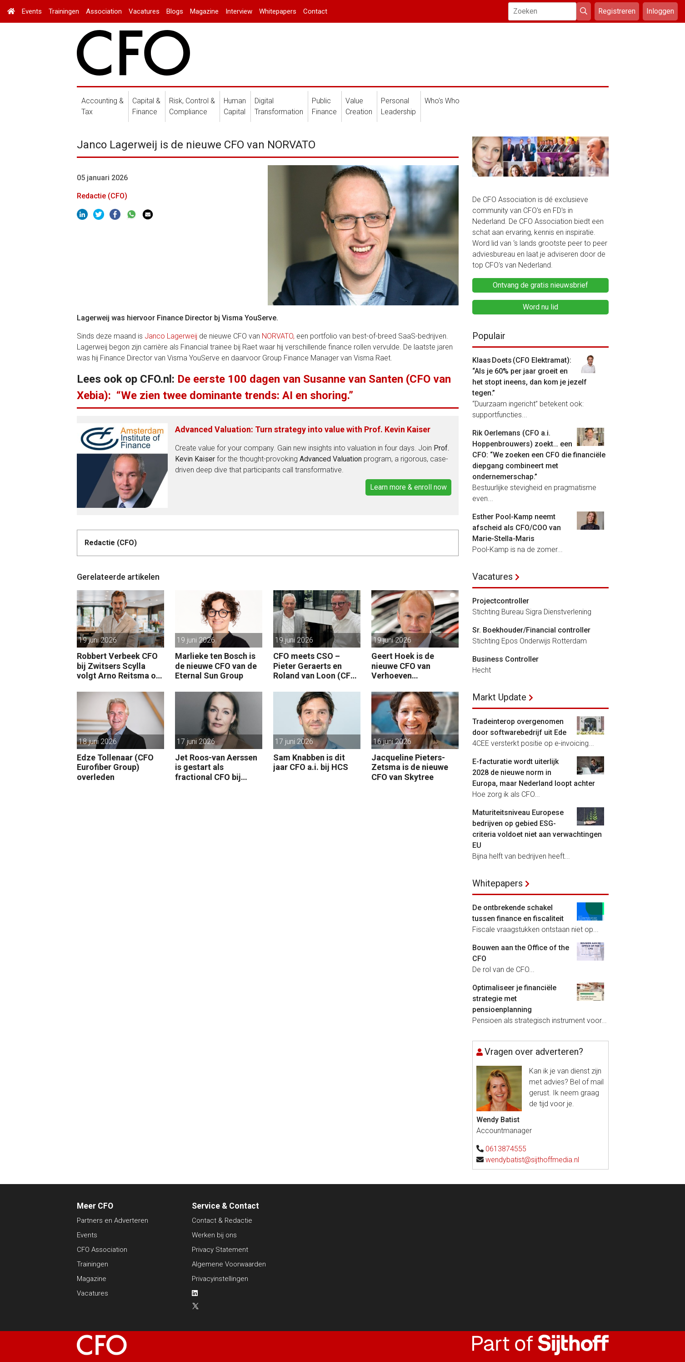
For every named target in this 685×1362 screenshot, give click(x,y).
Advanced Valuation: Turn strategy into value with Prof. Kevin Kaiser (302, 429)
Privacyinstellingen (220, 1279)
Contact (315, 11)
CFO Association (102, 1250)
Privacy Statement (220, 1250)
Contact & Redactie (222, 1220)
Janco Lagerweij (171, 336)
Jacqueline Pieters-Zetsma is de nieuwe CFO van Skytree (409, 767)
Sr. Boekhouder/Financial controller (531, 630)
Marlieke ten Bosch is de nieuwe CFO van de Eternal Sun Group (216, 665)
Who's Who (442, 100)
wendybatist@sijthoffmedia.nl (532, 1159)
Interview (238, 11)
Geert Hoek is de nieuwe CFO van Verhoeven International (402, 666)
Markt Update (499, 697)
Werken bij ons (214, 1235)
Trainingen (64, 11)
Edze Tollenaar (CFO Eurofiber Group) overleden (115, 767)
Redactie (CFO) (102, 196)
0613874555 (505, 1148)
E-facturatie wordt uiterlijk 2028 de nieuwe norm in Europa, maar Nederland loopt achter (533, 772)
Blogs (174, 11)
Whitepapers (277, 11)
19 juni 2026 (98, 640)
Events (32, 11)
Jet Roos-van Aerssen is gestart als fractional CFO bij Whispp (216, 767)
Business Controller (505, 659)
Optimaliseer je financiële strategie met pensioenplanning (514, 998)
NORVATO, (279, 336)
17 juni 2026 (196, 741)
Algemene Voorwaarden (229, 1264)
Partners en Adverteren (112, 1220)
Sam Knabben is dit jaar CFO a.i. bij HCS (310, 762)
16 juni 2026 (392, 741)
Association (104, 11)
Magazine (204, 11)
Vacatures (144, 11)
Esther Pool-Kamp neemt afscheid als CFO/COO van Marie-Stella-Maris (516, 527)
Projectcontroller (500, 601)
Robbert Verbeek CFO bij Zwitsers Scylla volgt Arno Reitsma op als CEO (118, 666)
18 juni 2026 (98, 741)
